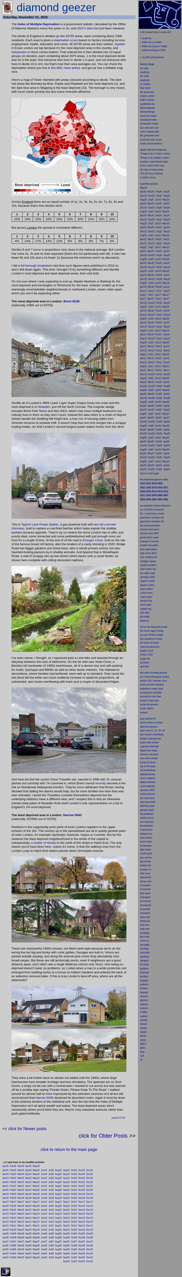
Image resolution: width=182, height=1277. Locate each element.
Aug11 (58, 1225)
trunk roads (146, 841)
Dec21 (89, 1186)
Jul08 (51, 1237)
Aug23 (58, 1178)
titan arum (145, 873)
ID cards (144, 964)
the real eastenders (150, 525)
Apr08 (28, 1237)
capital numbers (148, 565)
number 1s (145, 869)
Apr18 (28, 1198)
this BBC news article (65, 68)
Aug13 (58, 1218)
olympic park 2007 (149, 533)
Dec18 (89, 1198)
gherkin (144, 1000)
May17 (36, 1202)
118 (142, 1056)
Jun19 (44, 1194)
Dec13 (89, 1218)
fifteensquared (147, 108)
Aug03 (58, 1257)
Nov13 (81, 1218)
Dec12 (89, 1221)
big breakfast (146, 814)
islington (144, 960)
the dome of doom (149, 642)
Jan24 (5, 1174)
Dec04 (89, 1253)
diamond (144, 726)
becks (143, 1036)
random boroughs (149, 545)
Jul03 (51, 1257)
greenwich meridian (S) (152, 521)
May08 (36, 1237)
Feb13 (13, 1218)
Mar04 (21, 1253)
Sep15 (66, 1210)
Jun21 (44, 1186)
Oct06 (74, 1245)
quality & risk (146, 650)
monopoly (145, 913)
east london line (148, 569)
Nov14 (81, 1213)
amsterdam (146, 845)
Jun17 (44, 1202)
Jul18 (51, 1198)
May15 (36, 1210)
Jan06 (5, 1245)
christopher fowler (149, 123)
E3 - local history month (152, 513)
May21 (36, 1186)
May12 (36, 1221)
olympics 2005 (147, 577)
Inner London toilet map (152, 165)
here (14, 71)
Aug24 (58, 1174)
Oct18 (74, 1198)
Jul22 (51, 1182)
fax (145, 1028)
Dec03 (89, 1257)
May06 (36, 1245)
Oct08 (74, 1237)
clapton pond (146, 818)
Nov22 (81, 1182)
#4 (163, 730)
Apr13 (28, 1218)
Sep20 (66, 1190)
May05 (36, 1249)
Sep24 (66, 1174)
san (142, 822)
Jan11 (5, 1225)
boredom (144, 662)
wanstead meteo (148, 120)
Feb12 (13, 1221)
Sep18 (66, 1198)
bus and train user (149, 128)
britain (148, 849)
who (149, 881)
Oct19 (74, 1194)
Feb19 (13, 1194)
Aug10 (58, 1229)
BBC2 (143, 1044)
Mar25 (21, 1170)
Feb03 (13, 1257)
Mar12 (21, 1221)
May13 (36, 1218)
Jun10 (44, 1229)
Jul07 (51, 1241)
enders (148, 837)
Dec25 (89, 1170)
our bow (144, 68)
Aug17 (58, 1202)
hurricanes (145, 901)
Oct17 (74, 1202)
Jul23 (51, 1178)
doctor (143, 881)
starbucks (145, 921)
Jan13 (5, 1218)
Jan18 (5, 1198)
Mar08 (21, 1237)
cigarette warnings (149, 746)
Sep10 (66, 1229)
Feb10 (13, 1229)
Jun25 (44, 1170)
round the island (148, 116)
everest (144, 1008)
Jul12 (51, 1221)
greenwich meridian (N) (152, 517)
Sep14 (66, 1213)
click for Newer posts (27, 1128)
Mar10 (21, 1229)
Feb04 (13, 1253)
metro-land (145, 604)
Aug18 (58, 1198)
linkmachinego (147, 112)
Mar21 (21, 1186)
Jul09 (51, 1233)
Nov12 (81, 1221)
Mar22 (21, 1182)
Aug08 (58, 1237)
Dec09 (89, 1233)
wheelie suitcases (149, 754)
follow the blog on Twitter (154, 46)
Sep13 (66, 1218)
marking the (146, 692)
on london (145, 84)
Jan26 (5, 1166)
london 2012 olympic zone (153, 680)
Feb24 (13, 1174)
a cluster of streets (43, 842)
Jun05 (44, 1249)
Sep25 (66, 1170)
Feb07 (13, 1241)
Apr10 (28, 1229)
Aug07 (58, 1241)
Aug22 (58, 1182)
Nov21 (81, 1186)
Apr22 (28, 1182)
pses (146, 984)
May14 (36, 1213)
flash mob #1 (146, 730)
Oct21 (74, 1186)
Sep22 (66, 1182)
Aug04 (58, 1253)
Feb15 (13, 1210)
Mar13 (21, 1218)
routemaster (146, 829)
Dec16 (89, 1206)
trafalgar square (148, 561)
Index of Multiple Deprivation (39, 24)
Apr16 (28, 1206)
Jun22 (44, 1182)
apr (141, 666)
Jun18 (44, 1198)
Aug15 (58, 1210)
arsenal (144, 992)
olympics (144, 790)
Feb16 (13, 1206)
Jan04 (5, 1253)
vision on (144, 940)
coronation (145, 885)
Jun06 (44, 1245)
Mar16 (21, 1206)
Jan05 (5, 1249)
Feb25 (13, 1170)
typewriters (145, 877)
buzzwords (145, 905)
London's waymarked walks (154, 161)
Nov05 (81, 1249)
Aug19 (58, 1194)
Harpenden (19, 52)
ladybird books (147, 774)
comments (145, 889)
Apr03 (28, 1257)
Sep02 (66, 1261)
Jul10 (51, 1229)
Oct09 (74, 1233)
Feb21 (13, 1186)
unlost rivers (146, 593)
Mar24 (21, 1174)
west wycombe (147, 802)
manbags (145, 933)
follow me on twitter (152, 42)
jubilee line (145, 865)
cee (142, 1028)
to (144, 1052)
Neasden (44, 407)
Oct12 (74, 1221)
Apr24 (28, 1174)
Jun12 (44, 1221)
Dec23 (89, 1178)
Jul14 (51, 1213)
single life (145, 658)
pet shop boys (147, 798)
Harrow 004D (72, 815)
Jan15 (5, 1210)
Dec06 (89, 1245)
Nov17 (81, 1202)
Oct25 (74, 1170)
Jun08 (44, 1237)
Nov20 (81, 1190)
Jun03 (44, 1257)
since (80, 787)
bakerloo (144, 621)
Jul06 (51, 1245)
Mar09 (21, 1233)
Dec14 (89, 1213)
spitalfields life (147, 104)
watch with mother (149, 742)
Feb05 (13, 1249)
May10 (36, 1229)
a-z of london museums (152, 509)
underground (154, 738)
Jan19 (5, 1194)
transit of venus (148, 762)
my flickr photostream (153, 57)
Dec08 (89, 1237)
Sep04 (66, 1253)
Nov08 (81, 1237)
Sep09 (66, 1233)
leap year (145, 929)
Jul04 (51, 1253)
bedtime (144, 968)
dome (143, 1040)
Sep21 (66, 1186)
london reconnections (151, 143)
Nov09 (81, 1233)
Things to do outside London (154, 158)
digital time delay (148, 750)
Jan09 (5, 1233)
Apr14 (28, 1213)
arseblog (144, 72)
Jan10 (5, 1229)
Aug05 (58, 1249)
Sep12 (66, 1221)
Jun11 (44, 1225)
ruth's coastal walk (149, 131)
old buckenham (148, 770)
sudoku (144, 1016)
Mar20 (21, 1190)
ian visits (144, 76)
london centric (147, 96)
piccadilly (145, 616)
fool (147, 666)
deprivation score (66, 40)
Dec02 (89, 1261)
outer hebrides (147, 786)
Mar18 (21, 1198)
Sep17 (66, 1202)
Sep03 (66, 1257)
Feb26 (13, 1166)
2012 (152, 790)
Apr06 (28, 1245)
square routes (147, 585)
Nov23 (81, 1178)
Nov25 (81, 1170)
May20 (36, 1190)
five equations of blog (151, 639)
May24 (36, 1174)
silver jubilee (146, 589)
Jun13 (44, 1218)
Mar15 (21, 1210)
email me (146, 38)
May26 (36, 1166)
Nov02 (81, 1261)
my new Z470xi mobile (151, 635)
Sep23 (66, 1178)
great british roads (149, 537)
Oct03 (74, 1257)
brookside (145, 909)
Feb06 (13, 1245)
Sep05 (66, 1249)
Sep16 (66, 1206)
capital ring (145, 609)
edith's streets (147, 100)
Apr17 (28, 1202)
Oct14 (74, 1213)
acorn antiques (147, 778)
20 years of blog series (151, 169)
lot (141, 1052)
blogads (144, 980)
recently (100, 783)
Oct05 (74, 1249)
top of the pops (147, 766)
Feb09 (13, 1233)
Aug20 (58, 1190)
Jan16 (5, 1206)
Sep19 (66, 1194)
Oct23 (74, 1178)
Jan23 (5, 1178)
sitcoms (144, 996)
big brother (145, 861)
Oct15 (74, 1210)
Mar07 (21, 1241)
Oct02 (74, 1261)
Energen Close (93, 540)
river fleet (145, 612)
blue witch (145, 88)
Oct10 (74, 1229)
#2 (156, 730)
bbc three (145, 937)
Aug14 (58, 1213)
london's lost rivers (149, 529)
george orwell (147, 810)
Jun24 (44, 1174)
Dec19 (89, 1194)
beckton (144, 976)
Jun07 (44, 1241)
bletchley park (147, 806)
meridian (157, 692)
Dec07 (89, 1241)
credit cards (146, 853)
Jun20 (44, 1190)
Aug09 (58, 1233)
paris (142, 1048)
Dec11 (89, 1225)
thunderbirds (146, 826)
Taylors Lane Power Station (39, 524)
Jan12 (5, 1221)
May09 (36, 1233)
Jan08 (5, 1237)
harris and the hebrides (152, 684)
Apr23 (28, 1178)
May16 (36, 1206)
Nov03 (81, 1257)
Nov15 (81, 1210)
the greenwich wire (149, 135)
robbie (143, 1032)
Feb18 (13, 1198)
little (142, 849)
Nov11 (81, 1225)
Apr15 (28, 1210)
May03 (36, 1257)
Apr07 (28, 1241)
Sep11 (66, 1225)
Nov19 (81, 1194)
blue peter (145, 893)
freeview (144, 972)
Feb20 (13, 1190)
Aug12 (58, 1221)
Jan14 (5, 1213)
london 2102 (146, 654)
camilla (143, 1020)
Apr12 (28, 1221)
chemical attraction (149, 647)
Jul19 (51, 1194)
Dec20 (89, 1190)
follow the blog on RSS (153, 50)
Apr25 (28, 1170)
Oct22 (74, 1182)
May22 (36, 1182)
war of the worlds (149, 758)
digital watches (147, 782)
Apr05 (28, 1249)
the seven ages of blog (151, 631)
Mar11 (21, 1225)
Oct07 (74, 1241)
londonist (144, 80)
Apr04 (28, 1253)
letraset (144, 988)
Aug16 (58, 1206)
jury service (146, 857)
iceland (144, 712)
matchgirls (145, 897)
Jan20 (5, 1190)
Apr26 (28, 1166)
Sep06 (66, 1245)
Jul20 (51, 1190)
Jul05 (51, 1249)
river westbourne (148, 557)
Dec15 (89, 1210)
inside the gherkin (149, 704)
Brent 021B (71, 301)
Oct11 (74, 1225)
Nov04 (81, 1253)
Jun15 (44, 1210)
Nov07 (81, 1241)
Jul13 (51, 1218)
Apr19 (28, 1194)
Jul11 (51, 1225)
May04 (36, 1253)
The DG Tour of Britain (151, 173)
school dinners (147, 794)
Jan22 (5, 1182)
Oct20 (74, 1190)
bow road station (148, 549)
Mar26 (21, 1166)
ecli (142, 984)
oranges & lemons (149, 541)
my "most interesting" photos (154, 677)
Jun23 (44, 1178)
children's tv (146, 834)
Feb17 (13, 1202)
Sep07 (66, 1241)
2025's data (85, 28)
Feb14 (13, 1213)
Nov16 (81, 1206)
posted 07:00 (118, 1118)
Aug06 (58, 1245)
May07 (36, 1241)
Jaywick (119, 44)
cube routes (146, 597)
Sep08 (66, 1237)
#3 (160, 730)
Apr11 (28, 1225)
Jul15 (51, 1210)
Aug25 (58, 1170)
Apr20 (28, 1190)
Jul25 (51, 1170)
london (143, 738)
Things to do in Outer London (155, 153)
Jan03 (5, 1257)
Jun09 (44, 1233)
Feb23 (13, 1178)
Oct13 (74, 1218)
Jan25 (5, 1170)
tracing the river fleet (150, 696)
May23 (36, 1178)
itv (141, 1059)
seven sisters (147, 708)
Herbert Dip (146, 601)
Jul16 (51, 1206)
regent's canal (147, 581)
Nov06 (81, 1245)
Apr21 (28, 1186)
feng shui (145, 925)
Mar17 (21, 1202)
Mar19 (21, 1194)
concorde (145, 952)
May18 (36, 1198)
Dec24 (89, 1174)
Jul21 (51, 1186)
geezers (154, 726)
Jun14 (44, 1213)
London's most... (148, 177)
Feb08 (13, 1237)
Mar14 (21, 1213)
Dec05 (89, 1249)
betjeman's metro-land (151, 688)
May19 (36, 1194)
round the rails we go (151, 139)
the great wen (147, 92)
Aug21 (58, 1186)
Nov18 (81, 1198)
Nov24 (81, 1174)
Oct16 (74, 1206)
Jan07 (5, 1241)
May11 (36, 1225)
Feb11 (13, 1225)
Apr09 (28, 1233)
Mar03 (21, 1257)
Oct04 (74, 1253)
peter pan (145, 917)
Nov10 (81, 1229)
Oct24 (74, 1174)
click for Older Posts (103, 1136)
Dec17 (89, 1202)
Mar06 (21, 1245)
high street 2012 (148, 553)
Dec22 (89, 1182)
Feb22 (13, 1182)
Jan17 (5, 1202)
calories (144, 1004)
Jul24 (51, 1174)
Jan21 (5, 1186)
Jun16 (44, 1206)
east (142, 837)
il (143, 666)
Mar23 (21, 1178)
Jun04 (44, 1253)
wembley (144, 956)
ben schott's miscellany (152, 734)
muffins (144, 1012)
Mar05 (21, 1249)
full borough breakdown (37, 265)
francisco (149, 822)
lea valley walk (147, 573)
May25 (36, 1170)
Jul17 (51, 1202)
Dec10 (89, 1229)
